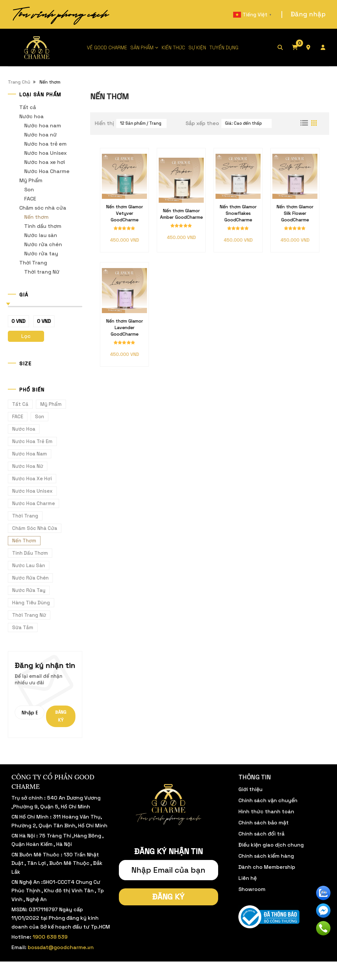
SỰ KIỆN (197, 47)
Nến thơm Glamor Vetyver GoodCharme (124, 213)
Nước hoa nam (42, 125)
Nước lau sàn (40, 235)
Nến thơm (36, 217)
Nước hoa (31, 116)
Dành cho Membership (266, 867)
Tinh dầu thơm (42, 226)
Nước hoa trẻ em (45, 143)
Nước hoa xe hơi (44, 162)
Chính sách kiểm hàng (266, 855)
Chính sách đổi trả (261, 833)
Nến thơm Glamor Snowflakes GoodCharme (238, 213)
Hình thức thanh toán (266, 811)
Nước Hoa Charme (47, 171)
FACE (30, 198)
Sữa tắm (22, 627)
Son (29, 189)
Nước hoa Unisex (45, 153)
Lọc (26, 336)
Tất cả (27, 107)
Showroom (251, 889)
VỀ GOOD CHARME (107, 47)
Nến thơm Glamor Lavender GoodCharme (124, 327)
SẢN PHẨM (141, 47)
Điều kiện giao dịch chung (271, 844)
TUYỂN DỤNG (223, 47)
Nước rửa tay (41, 253)
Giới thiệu (250, 789)
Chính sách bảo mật (263, 822)
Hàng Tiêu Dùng (31, 602)
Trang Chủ (19, 82)
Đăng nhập (308, 14)
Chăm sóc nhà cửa (42, 207)
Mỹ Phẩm (30, 180)
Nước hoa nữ (40, 134)
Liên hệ (247, 878)
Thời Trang (33, 262)
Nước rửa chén (43, 244)
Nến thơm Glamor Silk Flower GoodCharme (295, 213)
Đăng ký (60, 716)
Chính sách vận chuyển (267, 800)
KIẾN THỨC (173, 47)
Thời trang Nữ (41, 271)
